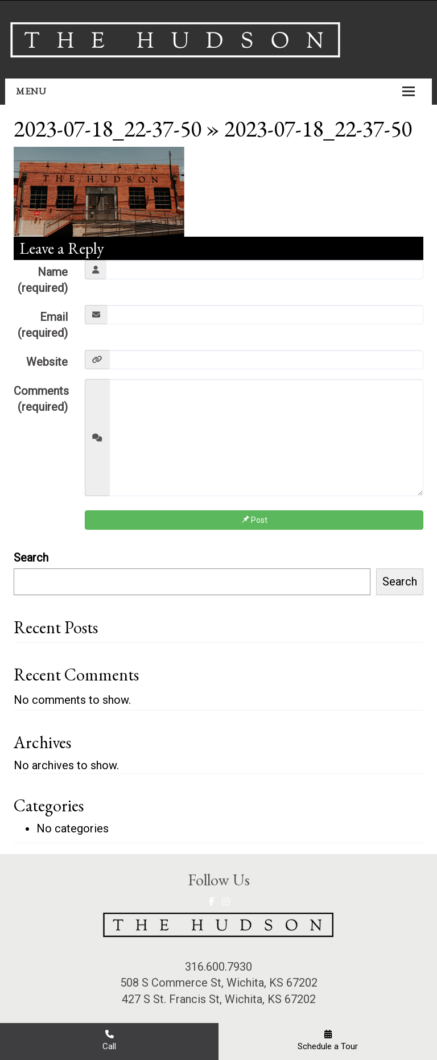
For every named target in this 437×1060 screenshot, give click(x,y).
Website (47, 362)
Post (254, 520)
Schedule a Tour (328, 1040)
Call (109, 1040)
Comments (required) (41, 399)
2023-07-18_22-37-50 (107, 128)
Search (31, 557)
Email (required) (43, 325)
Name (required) (43, 280)
